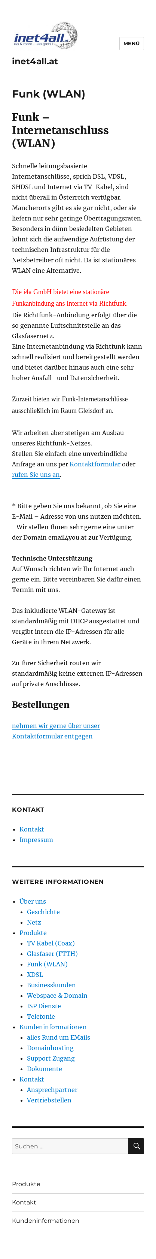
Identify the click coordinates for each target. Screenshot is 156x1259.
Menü (131, 43)
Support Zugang (51, 1058)
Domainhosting (50, 1048)
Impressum (36, 839)
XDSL (35, 974)
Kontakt (31, 829)
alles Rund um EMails (58, 1037)
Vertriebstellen (49, 1100)
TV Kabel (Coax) (51, 943)
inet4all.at (35, 61)
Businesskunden (51, 985)
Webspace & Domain (57, 995)
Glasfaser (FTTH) (52, 953)
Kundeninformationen (53, 1027)
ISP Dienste (44, 1006)
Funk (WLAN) (47, 964)
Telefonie (41, 1016)
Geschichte (43, 912)
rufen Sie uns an (36, 474)
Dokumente (44, 1069)
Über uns (32, 901)
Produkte (33, 932)
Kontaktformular (95, 464)
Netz (34, 922)
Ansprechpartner (52, 1089)
